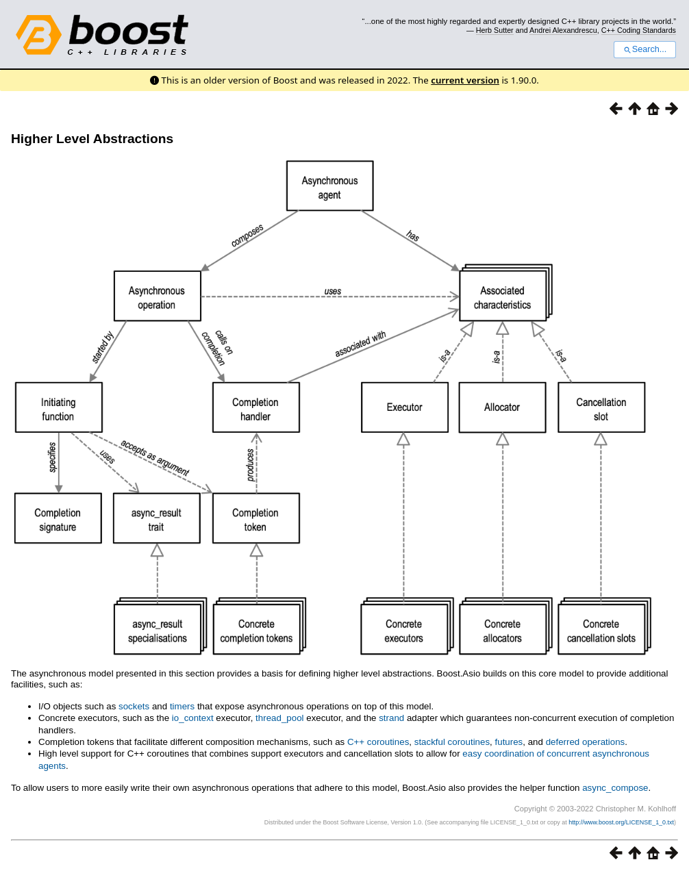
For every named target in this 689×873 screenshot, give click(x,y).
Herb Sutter (495, 30)
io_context (193, 718)
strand (391, 718)
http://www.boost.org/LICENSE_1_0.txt (621, 822)
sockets (133, 706)
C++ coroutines (378, 742)
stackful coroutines (452, 742)
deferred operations (585, 742)
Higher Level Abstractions (92, 138)
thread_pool (279, 718)
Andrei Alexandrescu (563, 30)
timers (182, 706)
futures (509, 742)
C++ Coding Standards (638, 30)
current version (465, 80)
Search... (644, 49)
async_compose (615, 788)
